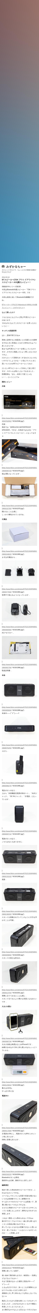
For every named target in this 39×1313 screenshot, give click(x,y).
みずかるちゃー (14, 266)
